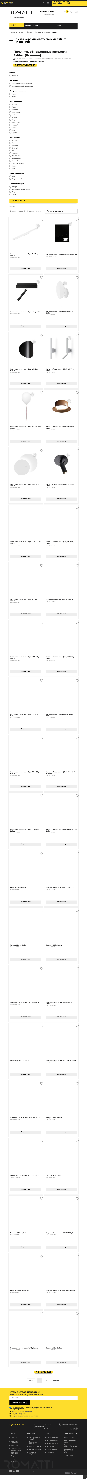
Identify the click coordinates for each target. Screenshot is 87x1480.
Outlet (13, 1466)
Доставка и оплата (33, 1446)
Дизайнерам (69, 1441)
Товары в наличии (14, 1445)
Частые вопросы (35, 1453)
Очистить (12, 206)
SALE (72, 25)
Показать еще (43, 1373)
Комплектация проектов (70, 1445)
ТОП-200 (14, 1457)
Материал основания (17, 91)
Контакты (50, 1456)
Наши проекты (52, 1444)
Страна (12, 72)
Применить (18, 200)
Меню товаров (36, 25)
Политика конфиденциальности (41, 1475)
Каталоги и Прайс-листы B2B (69, 1455)
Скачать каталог (34, 211)
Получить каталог (26, 64)
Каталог (19, 25)
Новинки (51, 25)
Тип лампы (13, 80)
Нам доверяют (52, 1447)
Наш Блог (50, 1450)
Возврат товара (35, 1450)
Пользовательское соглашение (41, 1476)
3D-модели (68, 1459)
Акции (13, 1460)
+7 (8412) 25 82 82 (45, 11)
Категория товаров (16, 184)
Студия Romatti (52, 1441)
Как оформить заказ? (34, 1442)
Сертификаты (51, 1453)
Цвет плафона (14, 137)
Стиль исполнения (16, 173)
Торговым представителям (70, 1449)
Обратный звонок (47, 13)
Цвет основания (15, 101)
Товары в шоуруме (32, 1457)
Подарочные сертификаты (16, 1453)
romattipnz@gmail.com (69, 1426)
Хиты (63, 25)
